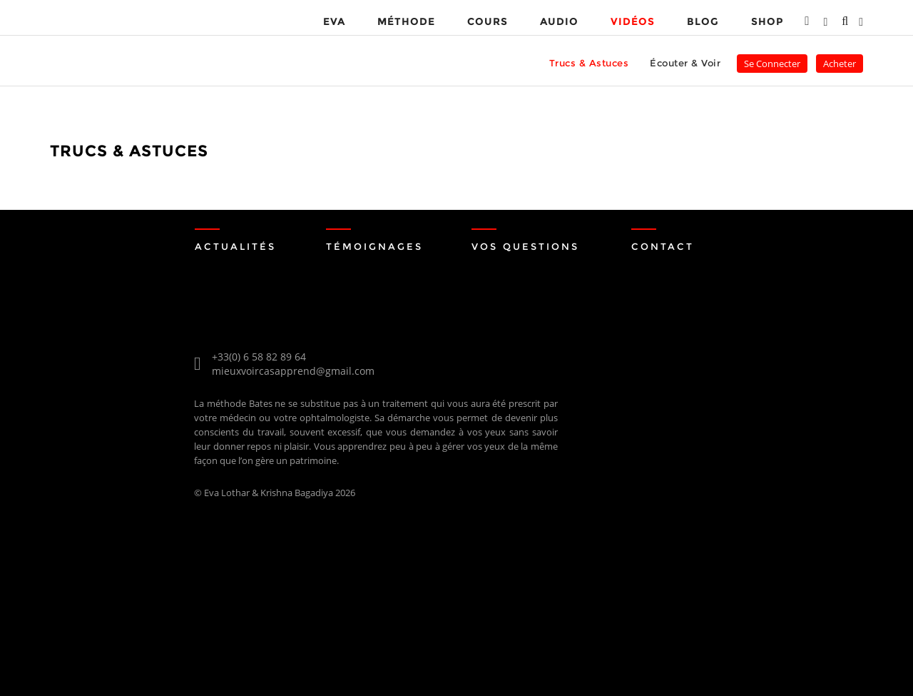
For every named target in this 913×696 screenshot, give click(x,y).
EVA (334, 21)
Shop (767, 21)
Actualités (236, 246)
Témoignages (376, 246)
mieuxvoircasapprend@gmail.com (293, 371)
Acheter (839, 63)
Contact (663, 246)
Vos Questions (528, 246)
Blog (703, 21)
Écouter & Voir (685, 63)
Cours (487, 21)
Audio (559, 21)
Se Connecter (772, 63)
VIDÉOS (633, 21)
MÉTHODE (406, 21)
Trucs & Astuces (589, 63)
